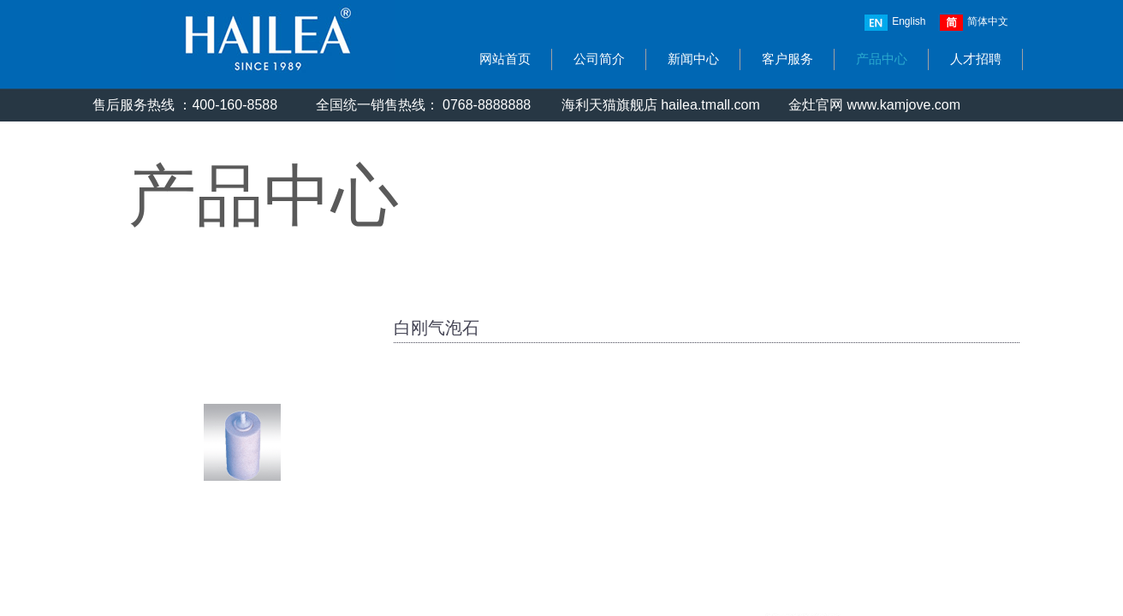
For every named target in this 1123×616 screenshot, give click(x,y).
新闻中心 (693, 59)
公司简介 (599, 59)
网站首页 (505, 59)
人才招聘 (975, 59)
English (895, 23)
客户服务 (787, 59)
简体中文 (974, 23)
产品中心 (881, 59)
